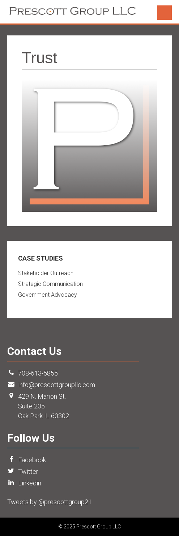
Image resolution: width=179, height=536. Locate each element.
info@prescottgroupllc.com (56, 385)
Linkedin (29, 483)
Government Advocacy (47, 294)
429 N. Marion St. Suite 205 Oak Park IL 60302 (43, 406)
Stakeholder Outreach (45, 273)
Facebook (32, 460)
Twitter (28, 471)
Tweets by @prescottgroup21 (49, 502)
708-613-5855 (38, 373)
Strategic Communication (50, 283)
